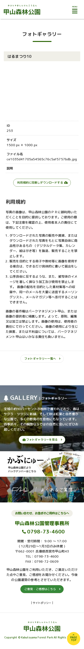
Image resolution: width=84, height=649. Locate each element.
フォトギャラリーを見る (40, 440)
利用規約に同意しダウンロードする (40, 183)
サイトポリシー (42, 603)
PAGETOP (73, 639)
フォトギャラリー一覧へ (40, 359)
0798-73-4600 (46, 531)
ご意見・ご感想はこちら (40, 589)
